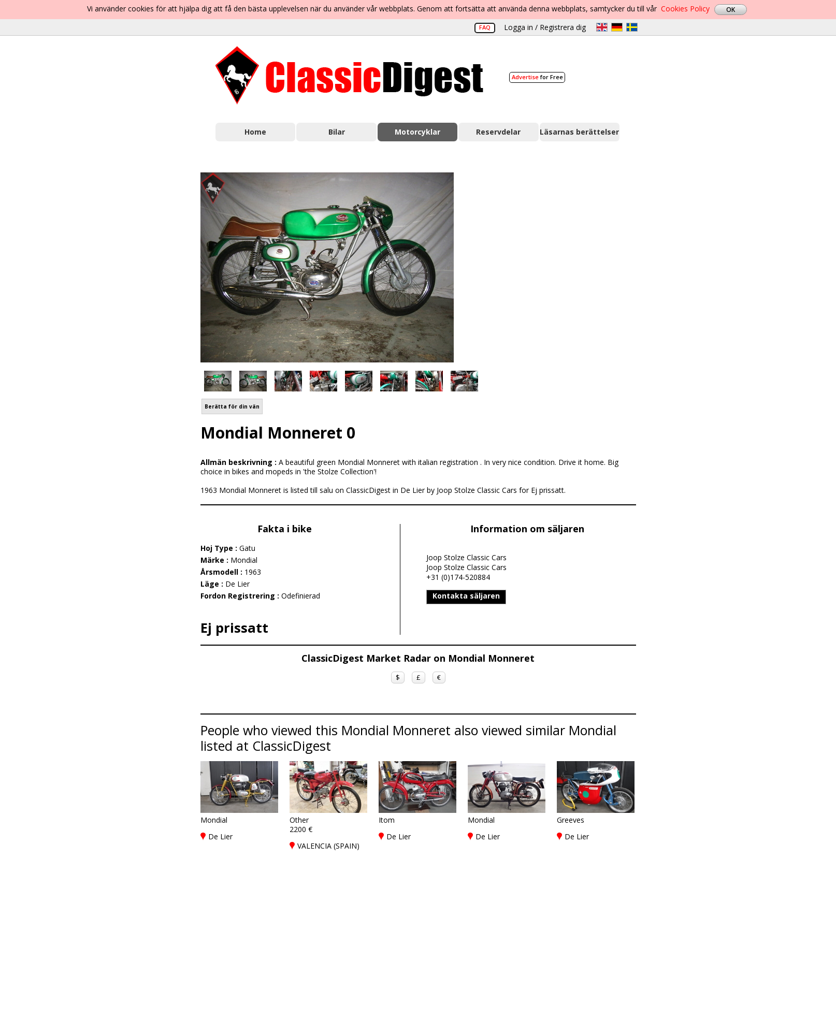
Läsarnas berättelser (579, 132)
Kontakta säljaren (466, 596)
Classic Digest (349, 75)
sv (632, 27)
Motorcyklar (417, 132)
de (617, 27)
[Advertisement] (556, 265)
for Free (537, 77)
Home (255, 132)
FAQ (485, 27)
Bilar (336, 132)
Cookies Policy (685, 8)
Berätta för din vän (232, 406)
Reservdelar (498, 132)
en (602, 27)
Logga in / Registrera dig (545, 27)
